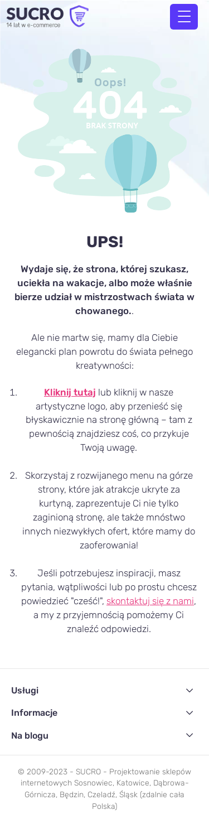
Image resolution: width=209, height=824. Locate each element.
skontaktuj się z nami (150, 600)
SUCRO (88, 772)
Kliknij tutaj (70, 392)
